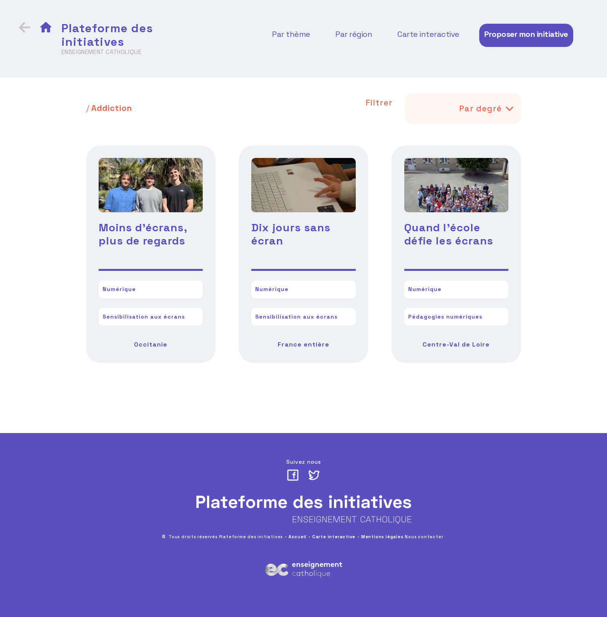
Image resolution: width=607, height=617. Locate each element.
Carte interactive (428, 34)
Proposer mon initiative (526, 34)
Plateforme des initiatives (107, 35)
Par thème (291, 34)
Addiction (111, 108)
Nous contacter (424, 536)
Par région (353, 34)
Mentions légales (382, 536)
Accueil (298, 536)
